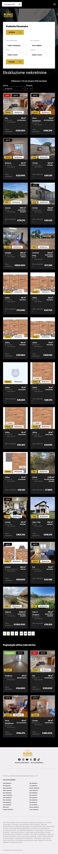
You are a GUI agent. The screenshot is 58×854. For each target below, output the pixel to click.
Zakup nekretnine (34, 807)
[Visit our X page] (31, 759)
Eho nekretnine (33, 793)
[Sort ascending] (27, 88)
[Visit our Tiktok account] (38, 759)
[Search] (19, 4)
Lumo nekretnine (33, 809)
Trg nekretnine (33, 802)
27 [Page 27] (21, 633)
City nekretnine (33, 783)
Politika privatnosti (22, 763)
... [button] (18, 633)
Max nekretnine (33, 800)
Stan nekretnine (7, 797)
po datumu (8, 89)
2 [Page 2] (12, 633)
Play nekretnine (7, 800)
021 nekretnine (7, 785)
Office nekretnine (7, 790)
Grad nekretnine (7, 783)
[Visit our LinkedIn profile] (35, 759)
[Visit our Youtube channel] (27, 759)
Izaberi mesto (37, 55)
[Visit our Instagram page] (23, 759)
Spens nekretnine (7, 795)
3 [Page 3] (16, 633)
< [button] (4, 633)
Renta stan (6, 807)
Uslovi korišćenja (37, 763)
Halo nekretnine (33, 790)
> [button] (33, 633)
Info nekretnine (33, 785)
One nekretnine (33, 805)
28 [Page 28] (25, 633)
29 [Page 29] (29, 633)
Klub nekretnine (7, 793)
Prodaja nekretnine (8, 809)
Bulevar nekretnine (34, 788)
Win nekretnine (33, 795)
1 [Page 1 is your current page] (8, 633)
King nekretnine (7, 802)
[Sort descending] (30, 88)
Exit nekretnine (33, 797)
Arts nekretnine (7, 805)
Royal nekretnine (7, 788)
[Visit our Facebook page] (19, 759)
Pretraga (15, 62)
